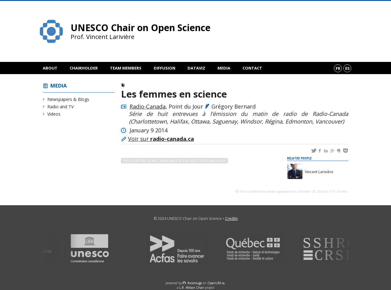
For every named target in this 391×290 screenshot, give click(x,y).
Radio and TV (61, 106)
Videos (54, 114)
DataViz (196, 68)
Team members (125, 68)
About (50, 68)
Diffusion (164, 68)
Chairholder (84, 68)
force (195, 283)
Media (223, 68)
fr (338, 68)
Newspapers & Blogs (68, 99)
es (347, 68)
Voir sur (161, 138)
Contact (252, 68)
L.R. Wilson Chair (191, 287)
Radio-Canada (148, 106)
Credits (231, 218)
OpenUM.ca (216, 283)
